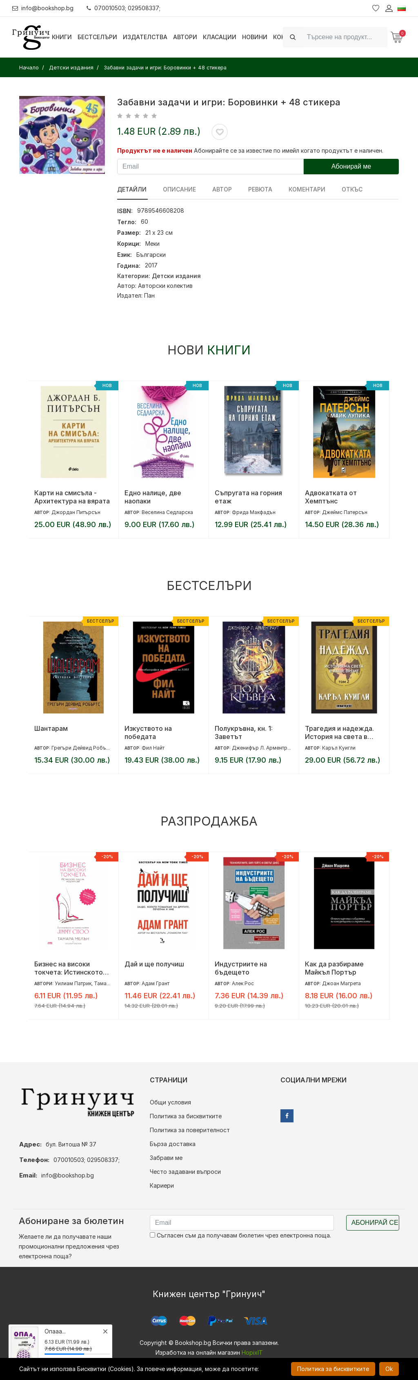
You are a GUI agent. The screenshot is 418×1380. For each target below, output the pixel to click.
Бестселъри (97, 36)
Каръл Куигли (339, 748)
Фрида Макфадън (254, 512)
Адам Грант (155, 983)
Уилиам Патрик (73, 983)
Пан (149, 295)
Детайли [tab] (132, 189)
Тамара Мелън (112, 983)
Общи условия (170, 1102)
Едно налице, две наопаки (153, 497)
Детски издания (176, 275)
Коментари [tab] (303, 189)
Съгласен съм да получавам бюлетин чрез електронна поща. (240, 1235)
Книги (62, 36)
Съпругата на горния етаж (248, 497)
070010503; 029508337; (124, 7)
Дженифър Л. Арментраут (263, 748)
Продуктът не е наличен (154, 150)
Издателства (145, 36)
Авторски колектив (165, 285)
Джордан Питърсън (75, 512)
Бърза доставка (173, 1143)
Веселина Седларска (167, 512)
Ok (389, 1368)
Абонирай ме (351, 166)
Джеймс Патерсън (344, 512)
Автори (185, 36)
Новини (254, 36)
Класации (219, 36)
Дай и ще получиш (154, 964)
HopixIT (252, 1352)
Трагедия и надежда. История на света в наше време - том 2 (339, 732)
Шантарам (51, 728)
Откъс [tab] (348, 189)
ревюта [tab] (258, 189)
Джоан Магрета (341, 983)
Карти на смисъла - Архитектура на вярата (72, 497)
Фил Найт (153, 748)
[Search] (344, 37)
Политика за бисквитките (186, 1116)
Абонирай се (374, 1222)
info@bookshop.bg (43, 7)
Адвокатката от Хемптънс (331, 497)
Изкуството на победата (148, 732)
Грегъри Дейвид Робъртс (82, 748)
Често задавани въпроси (185, 1171)
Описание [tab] (178, 189)
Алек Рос (243, 983)
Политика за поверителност (190, 1129)
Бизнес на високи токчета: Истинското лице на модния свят (68, 968)
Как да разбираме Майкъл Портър (334, 968)
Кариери (162, 1185)
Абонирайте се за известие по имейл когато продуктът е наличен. (288, 150)
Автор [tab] (220, 189)
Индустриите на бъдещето (241, 968)
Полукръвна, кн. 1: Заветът (244, 732)
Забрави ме (166, 1157)
